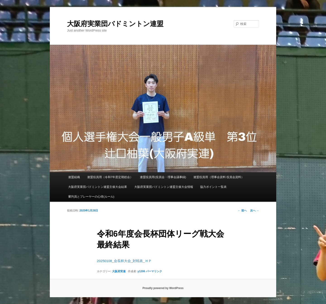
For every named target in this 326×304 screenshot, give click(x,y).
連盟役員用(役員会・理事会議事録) (163, 177)
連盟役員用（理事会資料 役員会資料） (218, 177)
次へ (254, 210)
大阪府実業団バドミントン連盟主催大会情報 (163, 187)
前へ (242, 210)
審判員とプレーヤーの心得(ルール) (91, 196)
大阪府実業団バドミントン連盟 (115, 23)
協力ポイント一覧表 (213, 187)
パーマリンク (154, 271)
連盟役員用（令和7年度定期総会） (110, 177)
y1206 (141, 271)
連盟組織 (74, 177)
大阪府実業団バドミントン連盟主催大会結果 (97, 187)
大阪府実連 (119, 271)
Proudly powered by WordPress (162, 288)
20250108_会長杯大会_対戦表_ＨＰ (124, 261)
